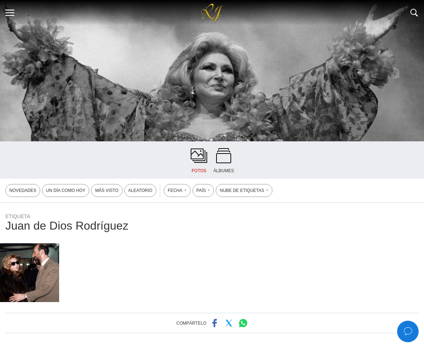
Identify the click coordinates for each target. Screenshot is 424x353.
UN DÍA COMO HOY (65, 190)
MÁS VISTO (106, 190)
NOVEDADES (22, 190)
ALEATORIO (140, 190)
